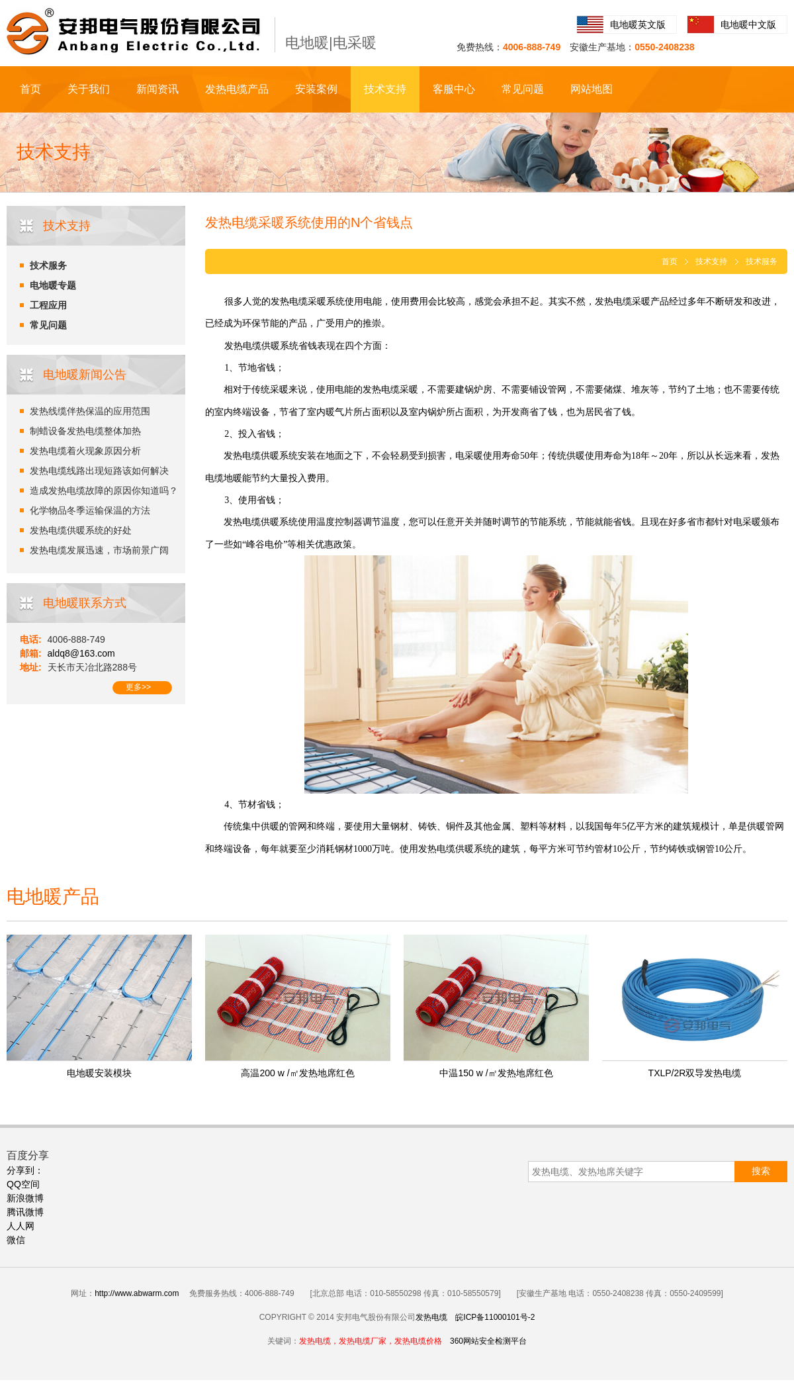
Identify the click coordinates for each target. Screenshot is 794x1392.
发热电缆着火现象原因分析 (85, 450)
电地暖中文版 (748, 24)
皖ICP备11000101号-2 (495, 1317)
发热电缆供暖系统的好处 (81, 530)
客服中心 (454, 89)
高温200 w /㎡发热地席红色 (297, 1073)
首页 (30, 89)
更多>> (138, 687)
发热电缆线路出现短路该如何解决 (99, 470)
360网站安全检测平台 (488, 1341)
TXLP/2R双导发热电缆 (695, 1073)
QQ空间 (23, 1184)
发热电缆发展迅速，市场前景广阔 (99, 550)
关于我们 (88, 89)
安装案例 (316, 89)
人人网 (20, 1226)
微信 (16, 1239)
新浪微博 (25, 1198)
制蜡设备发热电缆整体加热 (85, 431)
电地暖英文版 (638, 24)
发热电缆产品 (237, 89)
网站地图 (591, 89)
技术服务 (48, 265)
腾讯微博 (25, 1212)
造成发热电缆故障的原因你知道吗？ (104, 490)
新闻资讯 (157, 89)
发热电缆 (431, 1317)
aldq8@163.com (81, 653)
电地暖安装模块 (99, 1073)
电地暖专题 (53, 285)
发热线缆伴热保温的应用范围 (90, 411)
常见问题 (523, 89)
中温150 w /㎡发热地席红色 (495, 1073)
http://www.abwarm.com (137, 1293)
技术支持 (385, 89)
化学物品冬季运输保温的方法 (90, 510)
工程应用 (48, 305)
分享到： (25, 1170)
